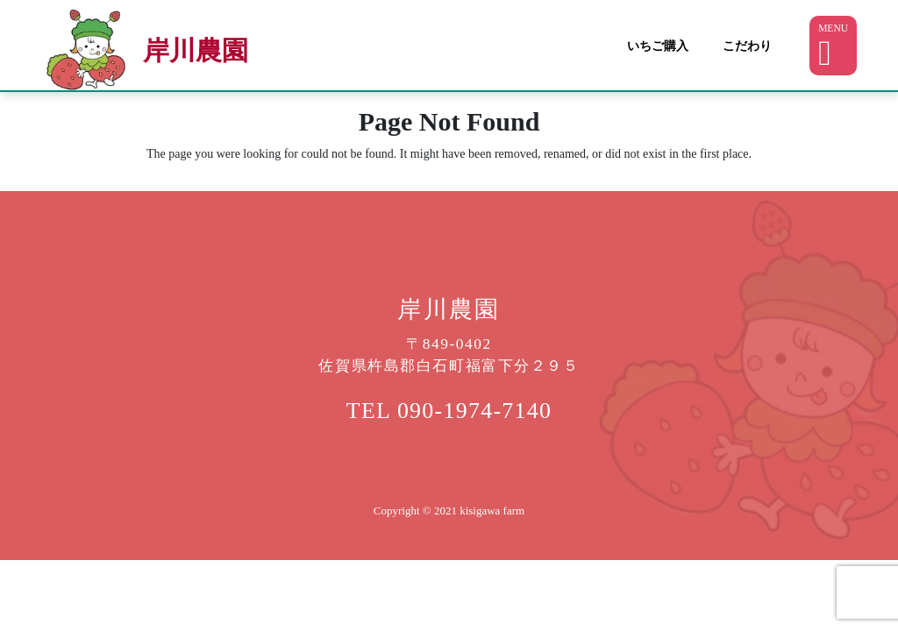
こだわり (747, 45)
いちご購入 (657, 45)
